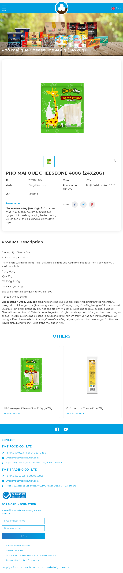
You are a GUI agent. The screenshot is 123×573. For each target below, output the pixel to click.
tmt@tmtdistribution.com (25, 457)
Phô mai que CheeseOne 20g (85, 408)
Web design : (53, 567)
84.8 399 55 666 (17, 476)
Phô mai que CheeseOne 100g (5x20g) (28, 408)
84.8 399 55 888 (35, 476)
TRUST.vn (65, 567)
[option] (61, 34)
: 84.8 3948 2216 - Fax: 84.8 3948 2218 (27, 452)
